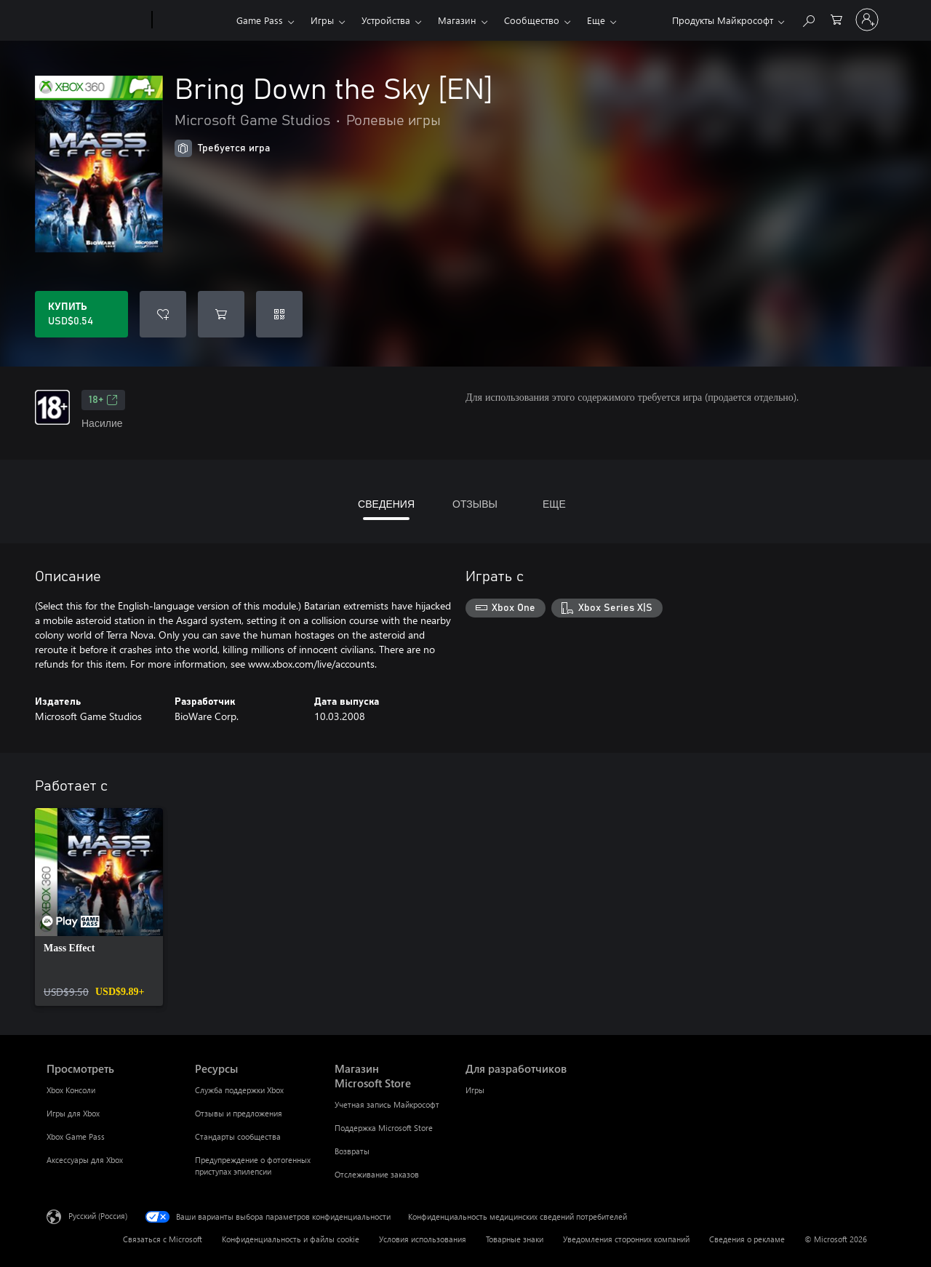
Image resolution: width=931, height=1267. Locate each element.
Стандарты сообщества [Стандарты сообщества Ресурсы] (238, 1136)
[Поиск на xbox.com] (808, 18)
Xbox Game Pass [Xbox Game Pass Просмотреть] (76, 1136)
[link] (99, 907)
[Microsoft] (96, 20)
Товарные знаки (514, 1239)
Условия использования (422, 1239)
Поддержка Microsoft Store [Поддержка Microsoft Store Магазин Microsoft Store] (384, 1127)
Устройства (385, 20)
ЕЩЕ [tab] (554, 504)
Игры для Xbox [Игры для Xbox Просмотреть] (73, 1113)
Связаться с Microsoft (162, 1239)
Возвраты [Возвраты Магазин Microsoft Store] (352, 1151)
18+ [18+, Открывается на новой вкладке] (103, 400)
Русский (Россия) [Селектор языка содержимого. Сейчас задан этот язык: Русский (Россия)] (97, 1215)
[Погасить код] (279, 314)
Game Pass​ (259, 20)
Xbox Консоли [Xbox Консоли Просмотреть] (71, 1090)
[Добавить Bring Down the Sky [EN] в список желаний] (163, 314)
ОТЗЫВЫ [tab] (475, 504)
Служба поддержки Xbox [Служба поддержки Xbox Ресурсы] (239, 1090)
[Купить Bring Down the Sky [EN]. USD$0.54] (81, 314)
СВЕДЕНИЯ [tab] (386, 504)
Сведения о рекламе (747, 1239)
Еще (596, 20)
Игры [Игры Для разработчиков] (475, 1090)
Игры (322, 20)
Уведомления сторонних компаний (626, 1239)
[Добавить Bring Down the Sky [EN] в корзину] (221, 314)
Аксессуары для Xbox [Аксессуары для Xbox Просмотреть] (85, 1159)
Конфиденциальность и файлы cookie (290, 1239)
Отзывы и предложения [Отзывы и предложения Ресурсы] (238, 1113)
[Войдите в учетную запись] (867, 19)
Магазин (457, 20)
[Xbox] (192, 20)
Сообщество (531, 20)
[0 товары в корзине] (836, 18)
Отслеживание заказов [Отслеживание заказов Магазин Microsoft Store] (377, 1174)
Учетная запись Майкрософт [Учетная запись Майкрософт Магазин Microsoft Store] (387, 1104)
